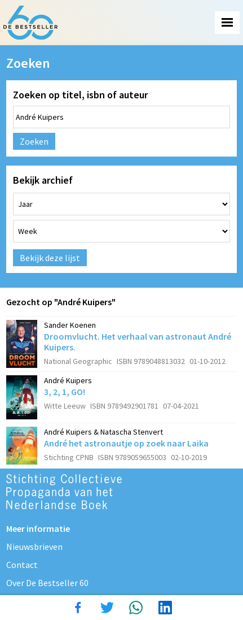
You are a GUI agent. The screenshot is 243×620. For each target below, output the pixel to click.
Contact (22, 564)
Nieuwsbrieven (34, 546)
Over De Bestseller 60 (47, 582)
